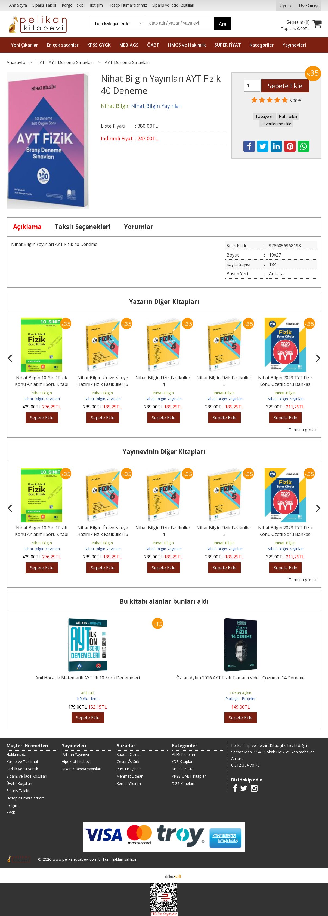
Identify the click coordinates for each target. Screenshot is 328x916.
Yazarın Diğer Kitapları (164, 301)
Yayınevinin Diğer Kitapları (164, 451)
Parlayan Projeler (240, 698)
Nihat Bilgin (41, 392)
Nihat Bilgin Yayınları (42, 398)
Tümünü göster (303, 429)
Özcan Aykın (240, 692)
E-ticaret (155, 876)
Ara (222, 24)
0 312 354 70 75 (245, 765)
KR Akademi (87, 698)
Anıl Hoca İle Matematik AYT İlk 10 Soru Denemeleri (87, 678)
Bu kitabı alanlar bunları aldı (164, 601)
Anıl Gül (87, 692)
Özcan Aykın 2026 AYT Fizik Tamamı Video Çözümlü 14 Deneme (240, 678)
